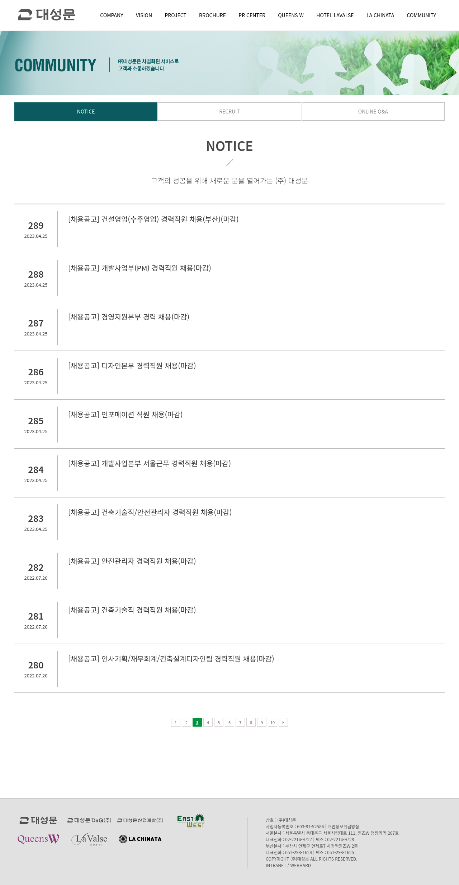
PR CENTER (251, 15)
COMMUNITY (421, 15)
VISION (144, 15)
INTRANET (276, 865)
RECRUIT (229, 111)
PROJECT (175, 15)
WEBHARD (300, 865)
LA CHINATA (380, 15)
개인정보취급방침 (343, 826)
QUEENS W (291, 15)
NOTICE (86, 111)
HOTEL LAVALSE (335, 15)
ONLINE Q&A (373, 111)
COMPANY (111, 15)
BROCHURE (212, 15)
